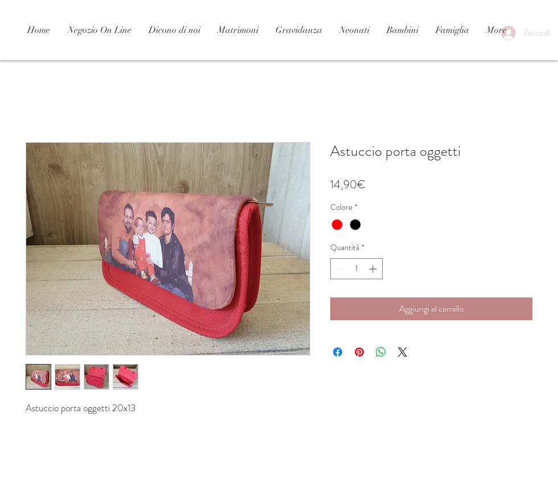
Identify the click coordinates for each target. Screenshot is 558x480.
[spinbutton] (356, 269)
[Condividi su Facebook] (337, 352)
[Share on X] (402, 352)
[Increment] (374, 269)
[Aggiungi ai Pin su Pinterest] (359, 352)
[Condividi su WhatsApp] (381, 352)
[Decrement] (339, 269)
